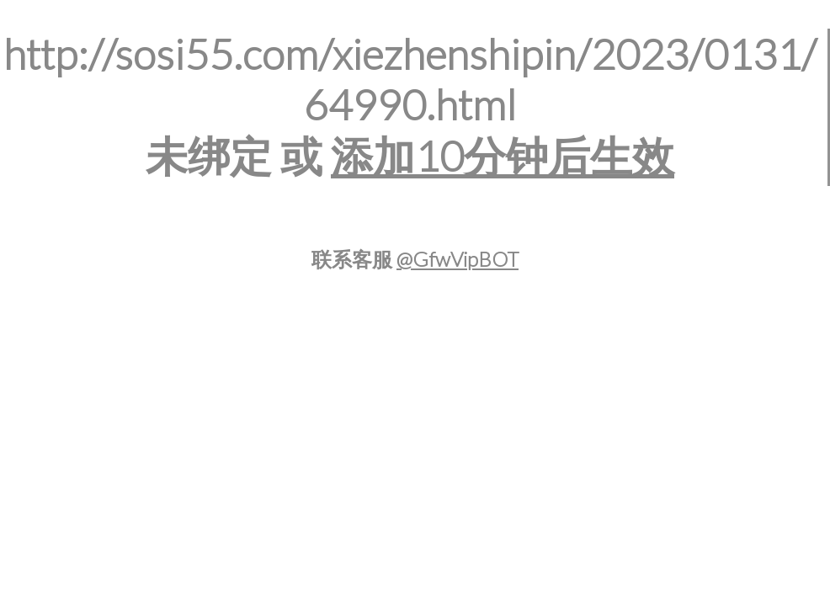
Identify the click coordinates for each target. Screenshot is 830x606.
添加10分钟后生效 (502, 155)
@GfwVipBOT (457, 259)
